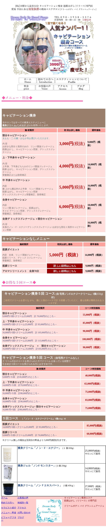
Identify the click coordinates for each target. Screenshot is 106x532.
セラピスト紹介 (8, 507)
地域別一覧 (22, 502)
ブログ (20, 517)
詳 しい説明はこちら (64, 265)
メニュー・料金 (8, 512)
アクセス (21, 507)
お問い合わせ (23, 512)
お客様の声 (22, 498)
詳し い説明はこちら (64, 271)
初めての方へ (7, 502)
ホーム (4, 498)
